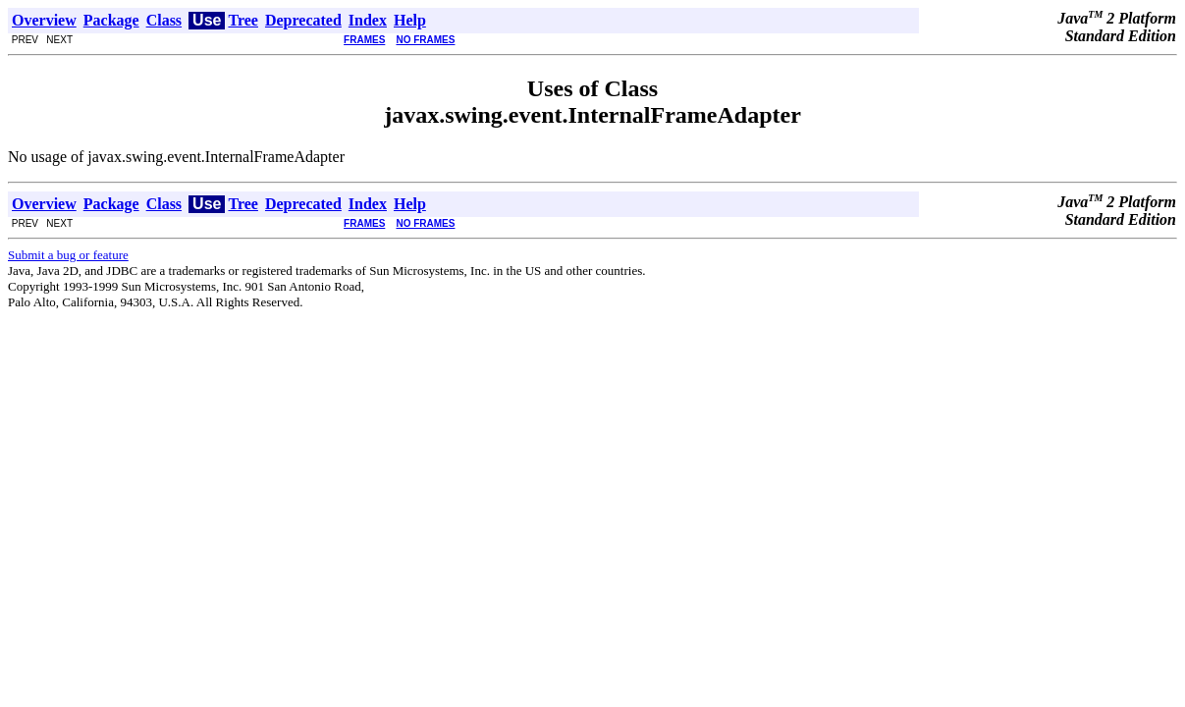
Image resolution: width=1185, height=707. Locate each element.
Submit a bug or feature (68, 254)
